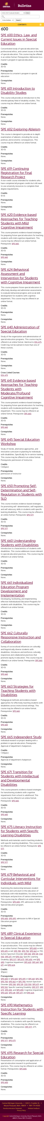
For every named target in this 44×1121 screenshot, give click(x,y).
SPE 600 (16, 902)
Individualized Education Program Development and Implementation (17, 588)
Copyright (6, 1116)
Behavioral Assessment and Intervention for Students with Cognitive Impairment (20, 275)
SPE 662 (33, 951)
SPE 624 (11, 965)
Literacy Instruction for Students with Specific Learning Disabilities (21, 831)
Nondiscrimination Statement (12, 1108)
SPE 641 (35, 962)
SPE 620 (27, 962)
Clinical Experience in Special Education (21, 935)
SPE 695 (12, 918)
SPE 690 (19, 990)
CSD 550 (27, 984)
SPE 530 (27, 954)
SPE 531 (35, 954)
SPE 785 (17, 951)
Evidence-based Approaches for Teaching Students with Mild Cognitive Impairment (19, 220)
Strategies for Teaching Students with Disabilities (18, 690)
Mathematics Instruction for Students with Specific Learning (22, 1009)
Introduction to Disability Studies (18, 90)
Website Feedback (34, 1108)
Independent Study (21, 737)
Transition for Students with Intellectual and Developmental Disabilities (20, 778)
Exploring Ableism (20, 129)
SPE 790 (21, 981)
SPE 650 (28, 959)
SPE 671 (8, 957)
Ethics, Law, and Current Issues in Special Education (19, 39)
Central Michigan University (12, 1103)
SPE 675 (20, 959)
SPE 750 (25, 951)
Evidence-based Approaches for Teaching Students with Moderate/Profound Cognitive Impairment (19, 388)
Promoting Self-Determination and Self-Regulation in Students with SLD (21, 492)
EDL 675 (37, 342)
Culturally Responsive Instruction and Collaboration (21, 637)
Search (18, 20)
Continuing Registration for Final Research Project (16, 172)
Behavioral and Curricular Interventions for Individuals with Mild (20, 878)
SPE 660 (15, 244)
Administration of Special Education (20, 329)
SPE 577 (30, 515)
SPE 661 (31, 979)
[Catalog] (13, 13)
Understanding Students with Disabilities (20, 542)
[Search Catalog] (20, 16)
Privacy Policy (21, 1110)
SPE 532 (19, 957)
